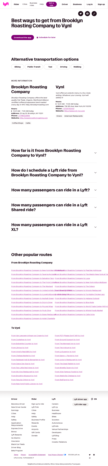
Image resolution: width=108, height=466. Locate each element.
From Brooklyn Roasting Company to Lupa (72, 278)
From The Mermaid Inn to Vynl (67, 343)
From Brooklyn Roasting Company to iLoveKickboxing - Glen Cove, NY (40, 294)
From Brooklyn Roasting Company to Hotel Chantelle (33, 318)
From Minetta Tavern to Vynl (66, 368)
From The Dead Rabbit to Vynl (67, 364)
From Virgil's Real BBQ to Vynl (23, 351)
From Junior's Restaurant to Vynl (68, 360)
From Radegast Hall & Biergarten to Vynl (28, 360)
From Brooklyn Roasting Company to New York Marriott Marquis (37, 270)
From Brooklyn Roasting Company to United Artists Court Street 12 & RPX (41, 290)
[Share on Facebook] (87, 13)
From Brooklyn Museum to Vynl (24, 376)
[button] (54, 153)
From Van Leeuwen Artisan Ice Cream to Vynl (29, 335)
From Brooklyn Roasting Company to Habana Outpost (77, 298)
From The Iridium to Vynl (65, 347)
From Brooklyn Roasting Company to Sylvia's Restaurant (78, 290)
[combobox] (94, 399)
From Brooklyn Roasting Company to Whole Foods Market (79, 310)
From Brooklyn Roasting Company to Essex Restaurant (33, 314)
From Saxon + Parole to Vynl (66, 355)
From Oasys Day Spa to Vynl (22, 364)
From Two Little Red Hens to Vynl (24, 368)
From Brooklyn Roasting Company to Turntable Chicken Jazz (80, 294)
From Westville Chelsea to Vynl (67, 376)
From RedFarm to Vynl (64, 380)
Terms (16, 455)
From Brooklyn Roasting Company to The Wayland (32, 286)
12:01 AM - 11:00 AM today (68, 104)
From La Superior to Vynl (65, 351)
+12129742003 (68, 108)
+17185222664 (24, 115)
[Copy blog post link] (94, 13)
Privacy (23, 455)
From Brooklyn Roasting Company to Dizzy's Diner (32, 302)
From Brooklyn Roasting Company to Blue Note (74, 302)
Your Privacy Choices (57, 455)
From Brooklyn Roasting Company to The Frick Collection (35, 282)
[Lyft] (6, 4)
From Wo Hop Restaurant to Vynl (24, 372)
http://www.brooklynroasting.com (34, 118)
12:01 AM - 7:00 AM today (23, 111)
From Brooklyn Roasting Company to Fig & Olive (31, 310)
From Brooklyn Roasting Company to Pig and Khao (32, 306)
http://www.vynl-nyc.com (74, 111)
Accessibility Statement (37, 455)
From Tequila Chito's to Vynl (22, 380)
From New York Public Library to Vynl (26, 384)
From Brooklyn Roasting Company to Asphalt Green (32, 298)
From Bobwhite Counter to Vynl (24, 343)
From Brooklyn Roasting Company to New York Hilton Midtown (81, 282)
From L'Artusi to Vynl (19, 347)
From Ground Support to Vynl (67, 339)
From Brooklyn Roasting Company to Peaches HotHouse (78, 270)
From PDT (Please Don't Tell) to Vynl (69, 335)
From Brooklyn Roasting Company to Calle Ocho (75, 314)
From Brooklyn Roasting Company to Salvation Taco (32, 278)
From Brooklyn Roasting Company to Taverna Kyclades (33, 274)
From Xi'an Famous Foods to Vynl (68, 372)
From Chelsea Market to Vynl (23, 355)
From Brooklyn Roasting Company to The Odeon (75, 286)
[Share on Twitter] (80, 13)
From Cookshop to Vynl (21, 339)
